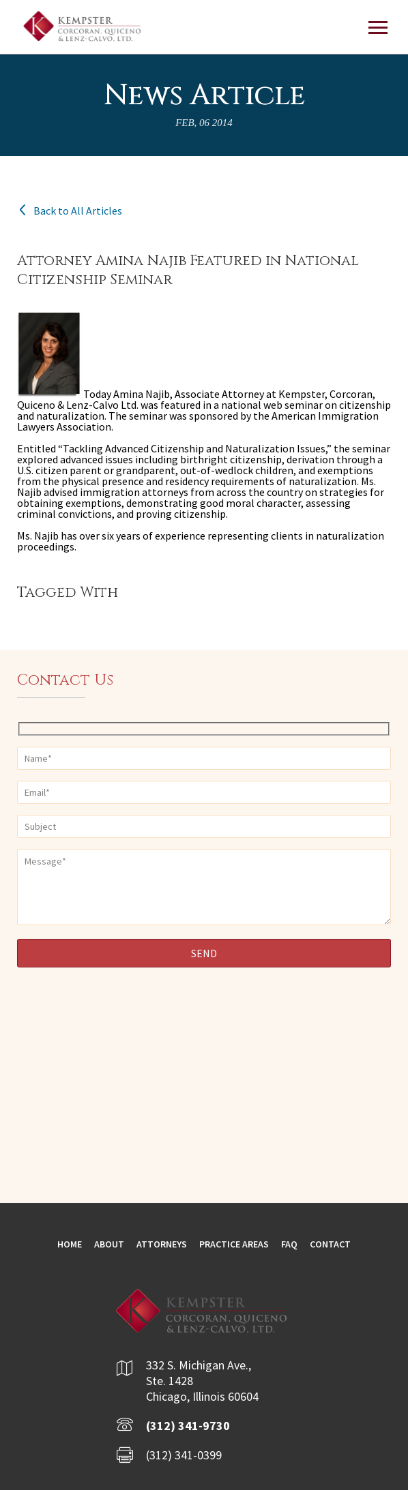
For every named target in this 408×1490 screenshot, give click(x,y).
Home (69, 1244)
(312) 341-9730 (188, 1425)
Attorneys (161, 1244)
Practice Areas (234, 1244)
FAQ (289, 1244)
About (109, 1244)
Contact (330, 1244)
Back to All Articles (69, 210)
